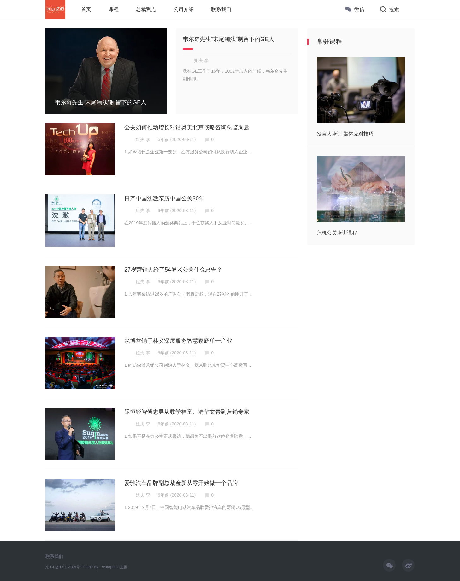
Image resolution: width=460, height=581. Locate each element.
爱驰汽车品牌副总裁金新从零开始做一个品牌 (181, 483)
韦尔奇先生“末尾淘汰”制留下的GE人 (228, 39)
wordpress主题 (114, 567)
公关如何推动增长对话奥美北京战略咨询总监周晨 (186, 127)
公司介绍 (184, 9)
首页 (86, 9)
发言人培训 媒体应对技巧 (345, 134)
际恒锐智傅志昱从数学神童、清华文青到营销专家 (186, 412)
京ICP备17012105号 (62, 567)
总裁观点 (146, 9)
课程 (114, 9)
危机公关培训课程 (337, 232)
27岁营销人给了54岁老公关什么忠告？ (173, 269)
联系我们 (54, 556)
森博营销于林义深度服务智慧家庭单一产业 (178, 341)
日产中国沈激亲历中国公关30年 (164, 198)
